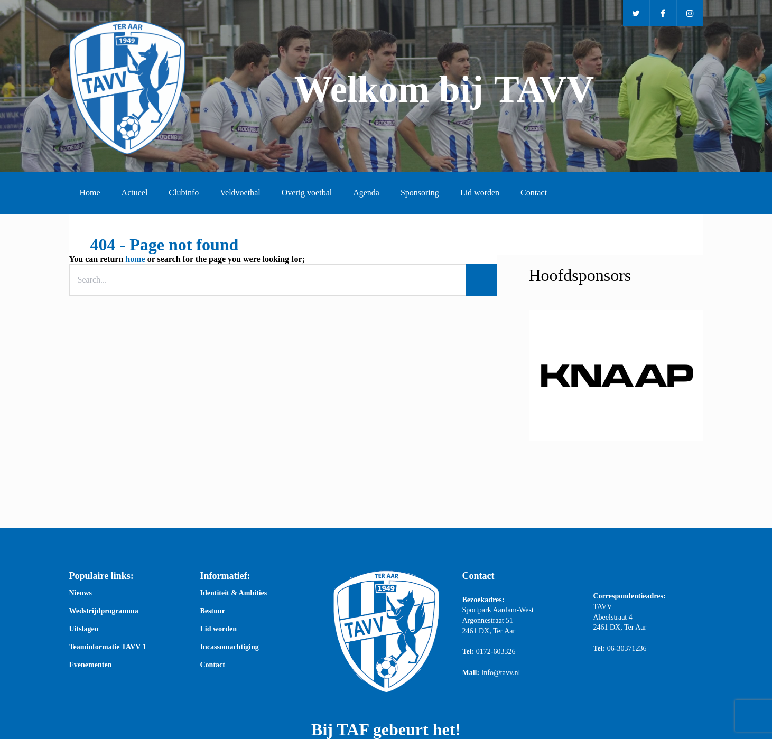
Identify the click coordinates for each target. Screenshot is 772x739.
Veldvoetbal (240, 192)
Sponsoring (420, 192)
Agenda (366, 192)
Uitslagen (84, 629)
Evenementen (90, 665)
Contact (533, 192)
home (135, 259)
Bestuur (212, 611)
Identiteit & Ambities (233, 593)
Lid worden (479, 192)
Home (90, 192)
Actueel (135, 192)
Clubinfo (184, 192)
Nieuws (80, 593)
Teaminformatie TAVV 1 (107, 647)
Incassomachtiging (229, 647)
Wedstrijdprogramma (103, 611)
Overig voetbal (307, 192)
